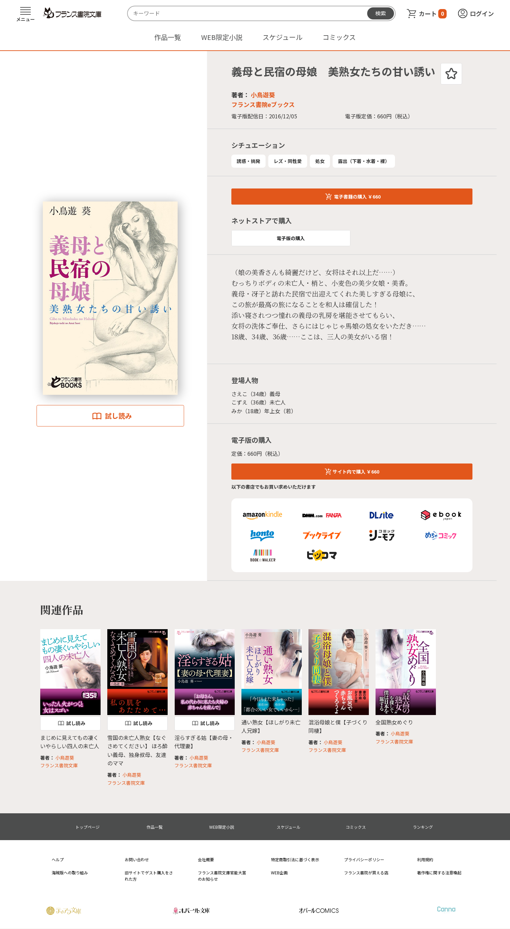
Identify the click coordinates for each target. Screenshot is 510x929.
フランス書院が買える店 (366, 872)
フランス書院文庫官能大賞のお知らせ (222, 876)
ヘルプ (58, 859)
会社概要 (206, 859)
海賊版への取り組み (70, 872)
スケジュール (282, 37)
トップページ (87, 827)
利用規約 (425, 859)
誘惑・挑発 (248, 161)
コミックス (339, 37)
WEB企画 (279, 872)
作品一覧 (167, 37)
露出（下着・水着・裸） (364, 161)
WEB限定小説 (221, 37)
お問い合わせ (137, 859)
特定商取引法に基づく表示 (295, 859)
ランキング (423, 827)
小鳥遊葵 (263, 94)
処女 (320, 161)
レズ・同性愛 (288, 161)
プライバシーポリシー (364, 859)
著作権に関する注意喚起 (439, 872)
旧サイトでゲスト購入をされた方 (149, 876)
